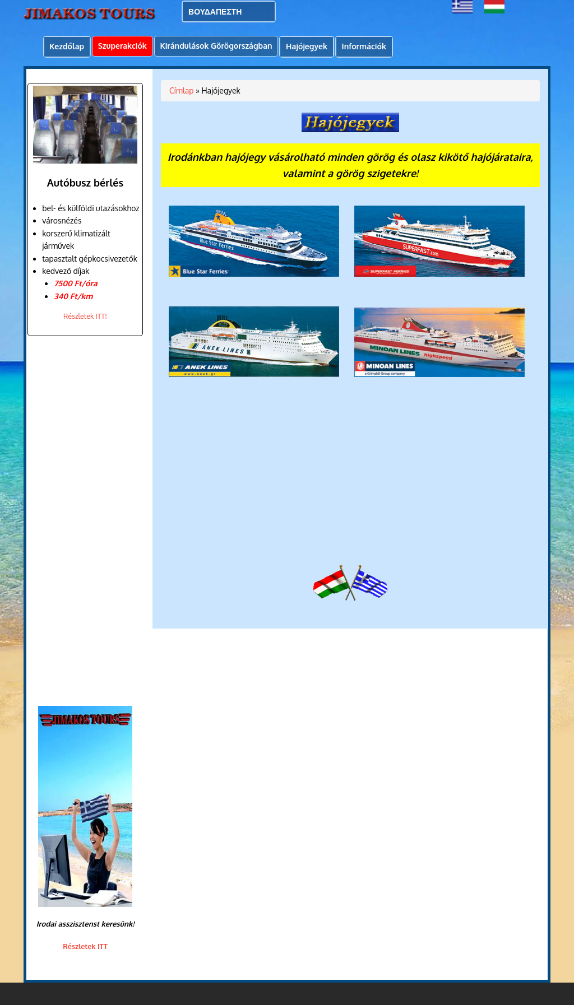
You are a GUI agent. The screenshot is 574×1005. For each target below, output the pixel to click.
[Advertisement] (82, 521)
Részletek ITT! (85, 315)
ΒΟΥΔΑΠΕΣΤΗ (215, 11)
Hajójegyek (306, 46)
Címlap (181, 90)
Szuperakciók (122, 45)
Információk (364, 46)
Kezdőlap (66, 46)
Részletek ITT (85, 946)
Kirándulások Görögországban (216, 45)
